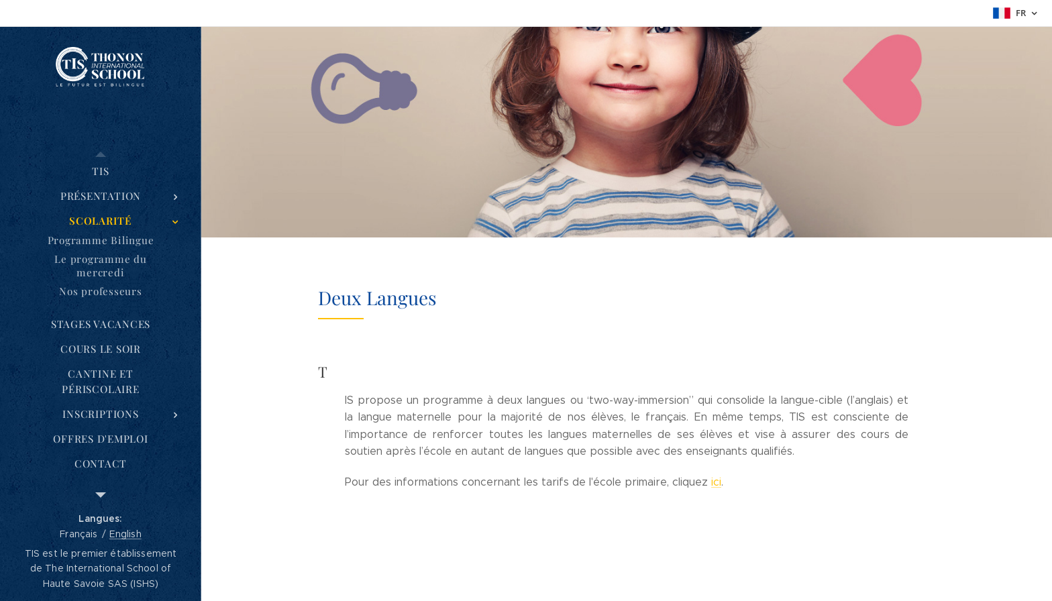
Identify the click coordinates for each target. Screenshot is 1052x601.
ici (716, 482)
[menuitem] (100, 171)
